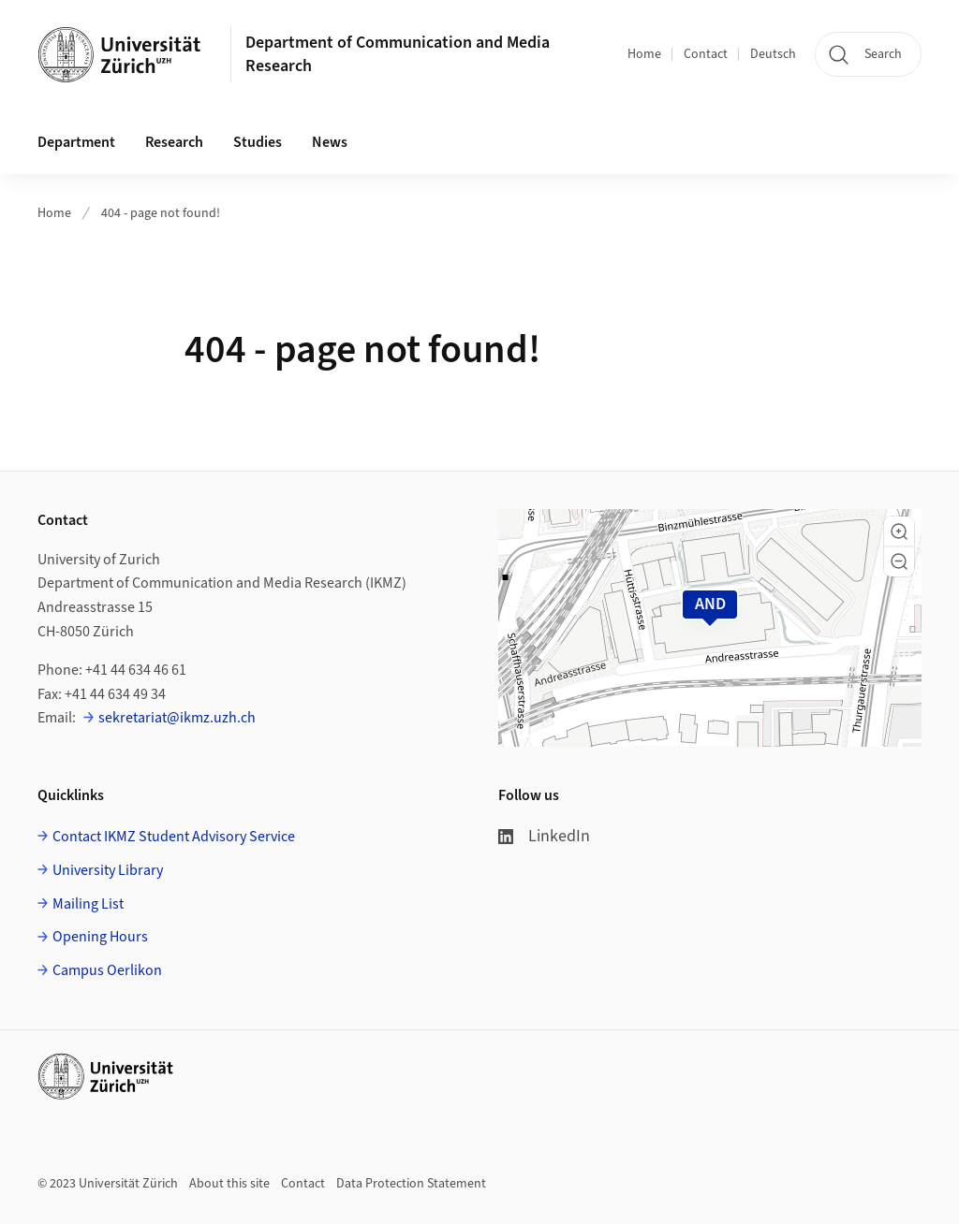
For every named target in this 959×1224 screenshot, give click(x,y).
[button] (899, 531)
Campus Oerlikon (107, 970)
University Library (107, 870)
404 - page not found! (160, 213)
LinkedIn (544, 836)
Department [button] (76, 142)
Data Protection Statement (411, 1183)
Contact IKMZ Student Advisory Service (173, 836)
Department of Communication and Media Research (397, 54)
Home (644, 54)
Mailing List (88, 904)
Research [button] (174, 142)
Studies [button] (257, 142)
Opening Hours (100, 936)
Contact (706, 54)
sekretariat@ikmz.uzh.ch (177, 717)
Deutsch (773, 54)
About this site (229, 1183)
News (329, 142)
